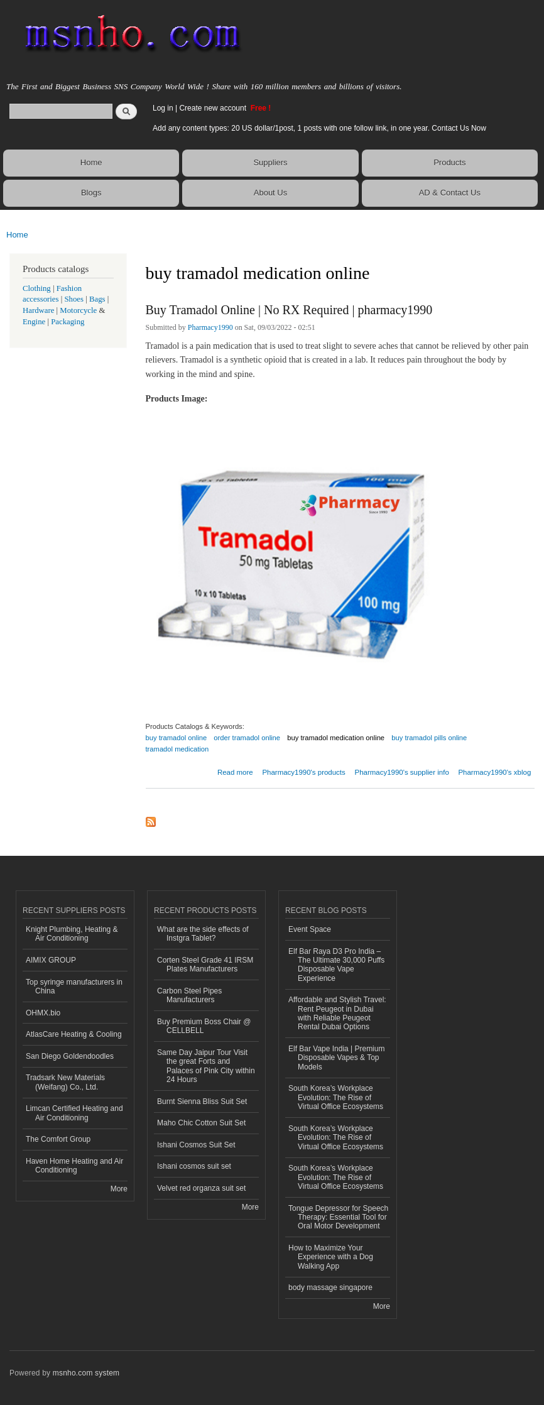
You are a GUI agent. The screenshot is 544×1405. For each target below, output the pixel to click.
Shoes (74, 299)
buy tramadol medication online (335, 737)
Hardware (38, 310)
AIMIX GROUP (51, 960)
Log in (163, 108)
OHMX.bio (43, 1013)
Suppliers (270, 162)
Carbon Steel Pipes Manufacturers (189, 995)
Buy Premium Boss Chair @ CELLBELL (204, 1026)
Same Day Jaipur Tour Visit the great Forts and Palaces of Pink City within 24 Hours (206, 1066)
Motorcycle (78, 310)
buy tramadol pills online (429, 737)
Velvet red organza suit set (201, 1188)
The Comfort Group (58, 1139)
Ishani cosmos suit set (194, 1166)
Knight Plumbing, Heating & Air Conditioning (72, 934)
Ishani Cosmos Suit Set (196, 1144)
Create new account (213, 108)
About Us (270, 192)
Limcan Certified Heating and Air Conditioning (74, 1113)
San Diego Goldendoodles (70, 1056)
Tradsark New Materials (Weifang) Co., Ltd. (65, 1082)
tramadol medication (177, 749)
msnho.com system (86, 1373)
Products (449, 162)
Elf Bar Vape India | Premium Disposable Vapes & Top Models (336, 1057)
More (119, 1188)
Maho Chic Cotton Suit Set (201, 1122)
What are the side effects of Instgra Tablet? (203, 934)
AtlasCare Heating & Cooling (74, 1034)
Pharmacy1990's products (303, 772)
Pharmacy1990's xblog (494, 772)
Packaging (67, 321)
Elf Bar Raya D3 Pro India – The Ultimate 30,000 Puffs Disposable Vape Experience (336, 965)
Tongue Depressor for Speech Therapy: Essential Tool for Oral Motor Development (338, 1217)
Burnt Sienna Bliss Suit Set (202, 1101)
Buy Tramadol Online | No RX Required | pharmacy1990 (289, 310)
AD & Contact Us (450, 192)
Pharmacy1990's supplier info (401, 772)
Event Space (309, 929)
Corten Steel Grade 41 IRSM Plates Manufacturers (205, 964)
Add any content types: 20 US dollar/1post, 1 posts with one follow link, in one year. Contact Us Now (319, 128)
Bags (97, 299)
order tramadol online (247, 737)
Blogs (91, 192)
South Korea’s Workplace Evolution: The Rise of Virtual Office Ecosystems (335, 1097)
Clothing (37, 288)
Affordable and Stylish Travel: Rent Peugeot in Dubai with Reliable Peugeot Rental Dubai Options (337, 1013)
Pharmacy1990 (210, 327)
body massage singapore (330, 1287)
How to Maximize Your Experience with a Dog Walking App (330, 1257)
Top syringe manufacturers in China (74, 986)
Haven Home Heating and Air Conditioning (74, 1165)
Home (91, 162)
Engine (34, 321)
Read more (235, 770)
